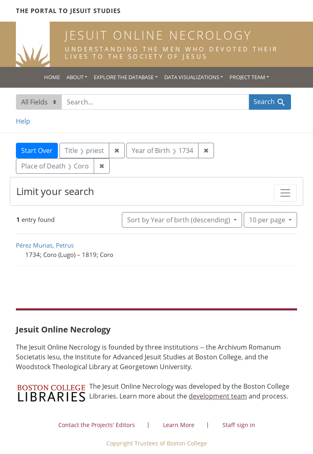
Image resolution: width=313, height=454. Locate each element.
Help (23, 121)
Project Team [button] (247, 77)
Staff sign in (239, 425)
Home (52, 77)
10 (268, 219)
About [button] (75, 77)
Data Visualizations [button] (191, 77)
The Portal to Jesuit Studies (68, 11)
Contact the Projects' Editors (96, 425)
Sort (179, 219)
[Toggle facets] (285, 193)
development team (218, 396)
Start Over (37, 150)
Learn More (178, 425)
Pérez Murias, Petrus (45, 245)
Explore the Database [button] (124, 77)
